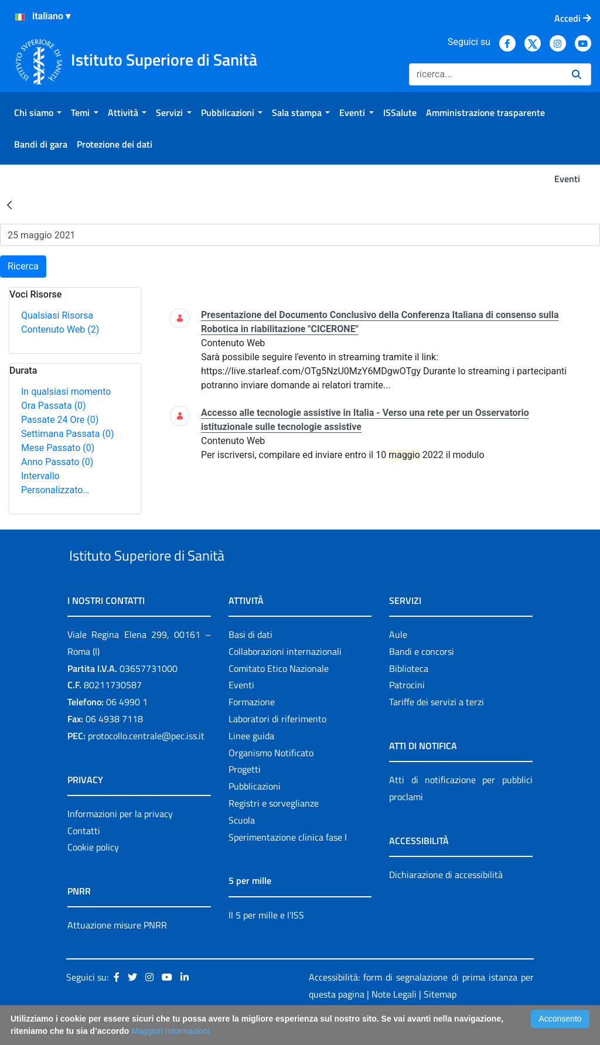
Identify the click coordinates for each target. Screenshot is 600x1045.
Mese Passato (57, 447)
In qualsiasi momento (66, 391)
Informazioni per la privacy (120, 841)
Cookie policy (93, 875)
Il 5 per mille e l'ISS (266, 942)
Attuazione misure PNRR (117, 952)
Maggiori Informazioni (170, 1031)
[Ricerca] (485, 74)
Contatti (83, 858)
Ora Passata (53, 405)
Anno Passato (57, 461)
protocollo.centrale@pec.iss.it (146, 763)
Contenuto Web (60, 329)
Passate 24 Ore (59, 419)
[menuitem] (37, 112)
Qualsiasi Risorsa (57, 315)
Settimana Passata (67, 433)
